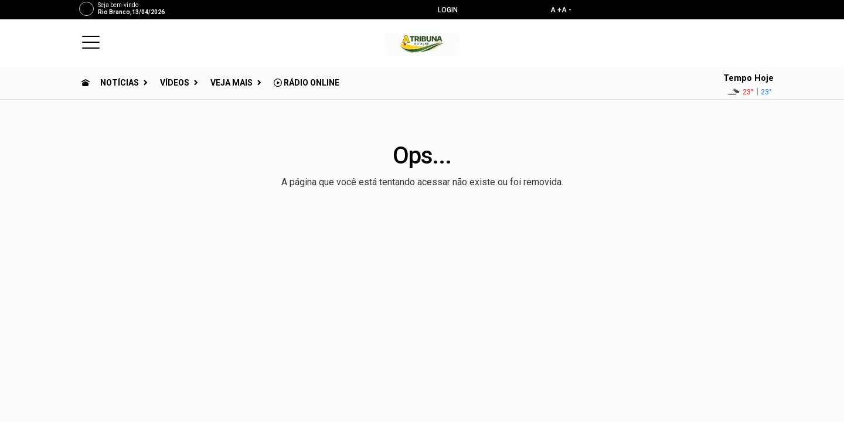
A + (555, 10)
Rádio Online (306, 82)
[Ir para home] (85, 82)
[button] (91, 41)
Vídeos (174, 82)
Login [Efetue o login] (443, 9)
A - (566, 10)
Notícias (119, 82)
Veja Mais (231, 82)
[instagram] (735, 9)
